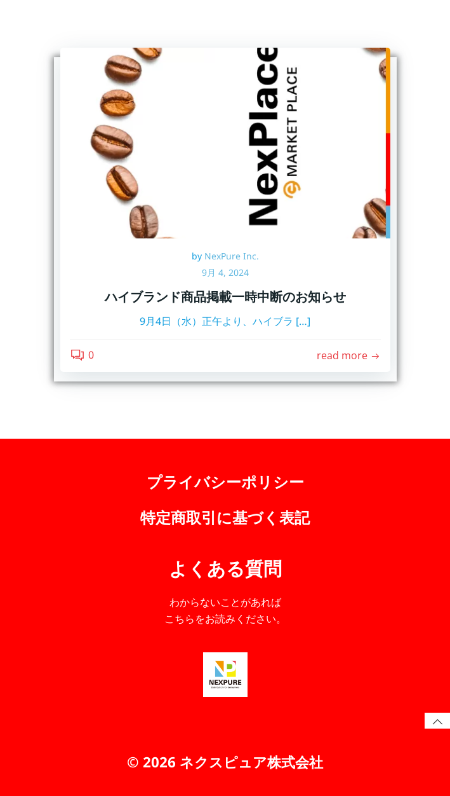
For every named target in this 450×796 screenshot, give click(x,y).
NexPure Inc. (231, 256)
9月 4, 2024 (225, 272)
